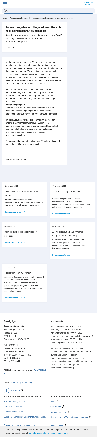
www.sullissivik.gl (58, 412)
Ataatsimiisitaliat (11, 406)
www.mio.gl (55, 406)
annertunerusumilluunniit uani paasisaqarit (48, 433)
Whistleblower (56, 425)
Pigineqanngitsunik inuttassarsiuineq (20, 425)
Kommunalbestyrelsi (13, 401)
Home (4, 18)
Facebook (15, 390)
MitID (52, 401)
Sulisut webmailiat (12, 412)
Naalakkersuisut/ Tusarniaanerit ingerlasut (69, 417)
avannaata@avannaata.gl (21, 382)
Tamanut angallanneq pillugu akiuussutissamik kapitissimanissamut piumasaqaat (42, 18)
